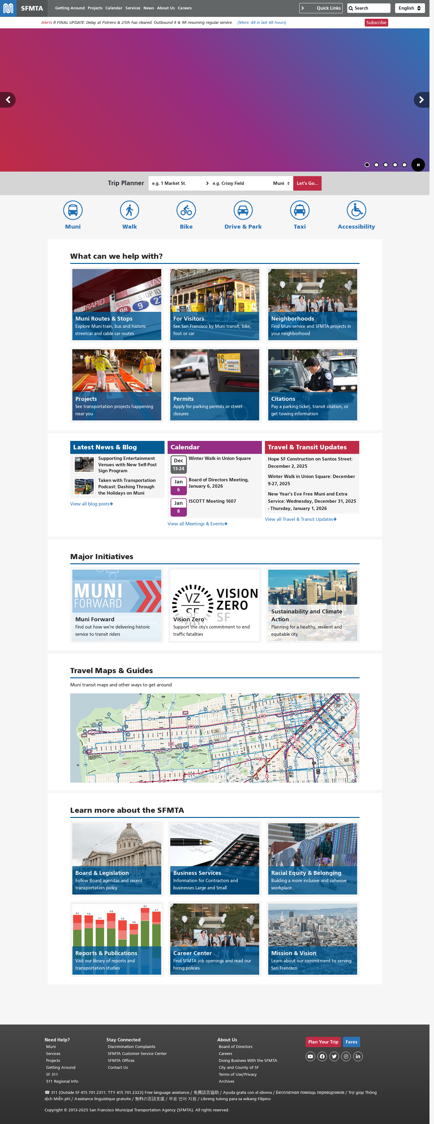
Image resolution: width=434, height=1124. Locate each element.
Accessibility (356, 226)
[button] (410, 8)
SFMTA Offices (121, 1060)
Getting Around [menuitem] (70, 8)
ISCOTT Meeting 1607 (212, 501)
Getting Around (60, 1067)
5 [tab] (405, 166)
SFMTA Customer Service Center (137, 1053)
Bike (186, 226)
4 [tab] (396, 166)
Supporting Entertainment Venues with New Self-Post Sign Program (127, 464)
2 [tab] (377, 166)
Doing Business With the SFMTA (248, 1060)
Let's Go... (307, 183)
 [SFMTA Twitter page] (334, 1056)
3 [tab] (387, 166)
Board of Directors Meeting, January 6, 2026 (219, 483)
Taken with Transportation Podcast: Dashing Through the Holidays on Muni (127, 487)
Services (53, 1053)
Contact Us (118, 1067)
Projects (53, 1060)
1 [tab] (368, 166)
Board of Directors (235, 1046)
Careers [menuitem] (185, 8)
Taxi (300, 226)
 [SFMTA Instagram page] (346, 1056)
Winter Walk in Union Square (220, 458)
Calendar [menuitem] (114, 8)
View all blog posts (89, 504)
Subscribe (376, 23)
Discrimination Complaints (131, 1046)
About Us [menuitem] (166, 8)
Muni (73, 226)
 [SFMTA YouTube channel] (310, 1056)
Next (421, 100)
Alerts (46, 23)
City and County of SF (239, 1067)
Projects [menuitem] (95, 8)
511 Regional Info (62, 1081)
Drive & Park (243, 226)
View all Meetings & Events (196, 524)
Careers (225, 1053)
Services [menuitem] (133, 8)
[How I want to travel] (281, 183)
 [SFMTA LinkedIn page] (358, 1056)
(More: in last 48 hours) (261, 23)
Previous (8, 100)
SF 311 (52, 1074)
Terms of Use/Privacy (238, 1074)
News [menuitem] (149, 8)
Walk (129, 226)
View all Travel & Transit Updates (299, 519)
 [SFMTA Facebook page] (322, 1056)
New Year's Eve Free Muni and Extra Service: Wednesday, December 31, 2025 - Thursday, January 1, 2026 (312, 501)
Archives (226, 1081)
